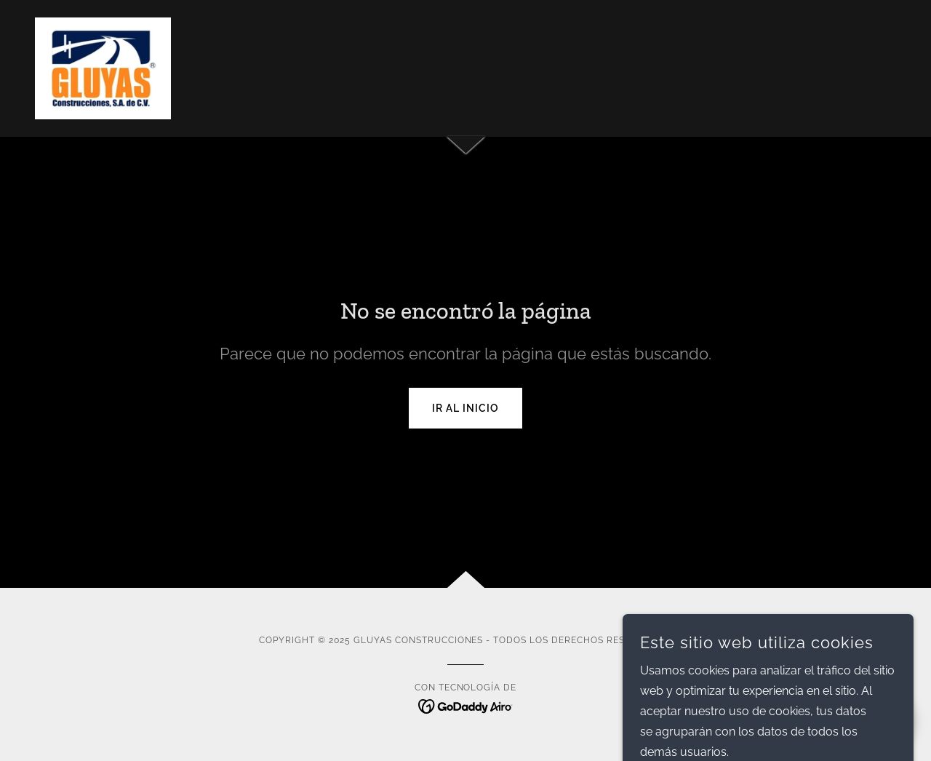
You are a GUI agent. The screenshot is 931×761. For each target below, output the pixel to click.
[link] (103, 67)
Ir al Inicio (465, 408)
